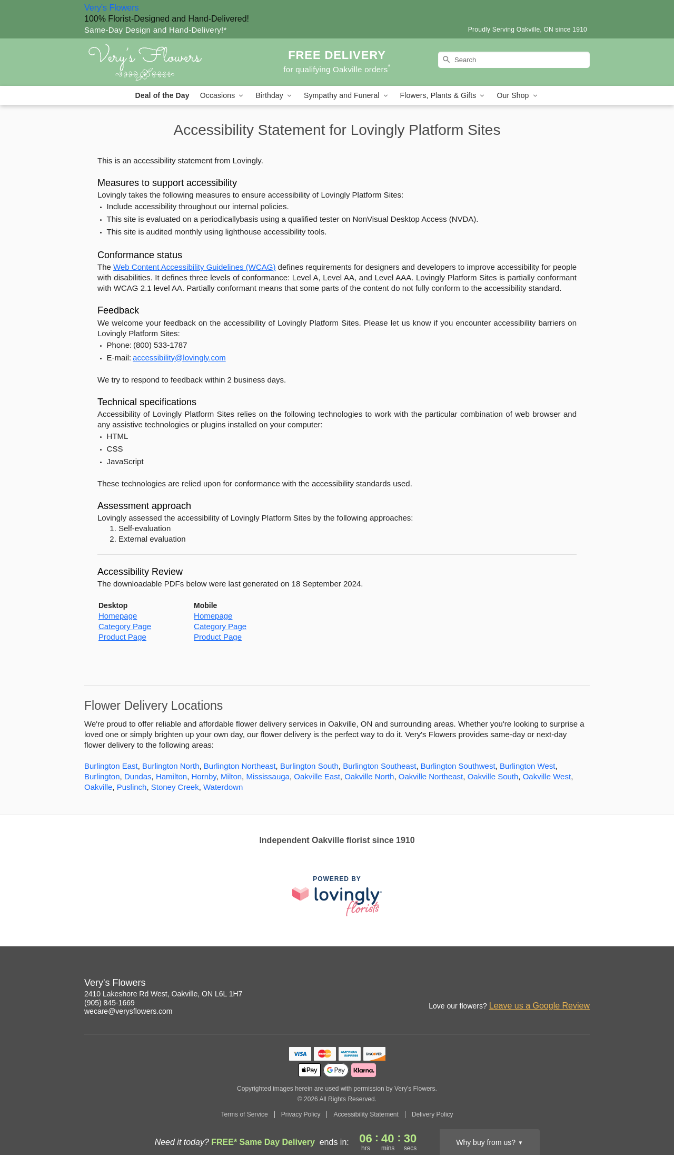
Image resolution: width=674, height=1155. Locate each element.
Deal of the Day (162, 95)
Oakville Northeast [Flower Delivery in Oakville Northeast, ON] (431, 776)
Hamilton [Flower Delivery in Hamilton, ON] (171, 776)
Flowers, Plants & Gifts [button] (443, 95)
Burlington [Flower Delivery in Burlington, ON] (102, 776)
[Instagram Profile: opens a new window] (513, 984)
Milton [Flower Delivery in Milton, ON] (231, 776)
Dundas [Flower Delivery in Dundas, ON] (138, 776)
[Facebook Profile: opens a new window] (536, 984)
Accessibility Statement (365, 1114)
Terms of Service (244, 1114)
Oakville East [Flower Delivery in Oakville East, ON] (317, 776)
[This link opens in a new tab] (337, 896)
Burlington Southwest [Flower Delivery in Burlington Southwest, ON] (458, 765)
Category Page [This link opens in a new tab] (124, 626)
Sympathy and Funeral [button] (347, 95)
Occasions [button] (222, 95)
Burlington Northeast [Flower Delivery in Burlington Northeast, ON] (240, 765)
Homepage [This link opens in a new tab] (117, 615)
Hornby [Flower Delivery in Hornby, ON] (203, 776)
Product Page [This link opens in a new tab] (122, 636)
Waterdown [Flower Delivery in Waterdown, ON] (223, 786)
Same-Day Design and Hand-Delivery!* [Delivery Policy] (155, 29)
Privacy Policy (301, 1114)
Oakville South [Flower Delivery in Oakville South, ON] (493, 776)
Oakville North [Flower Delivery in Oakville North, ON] (369, 776)
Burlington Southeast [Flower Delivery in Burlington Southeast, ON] (379, 765)
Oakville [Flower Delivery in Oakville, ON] (98, 786)
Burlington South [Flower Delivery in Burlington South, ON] (309, 765)
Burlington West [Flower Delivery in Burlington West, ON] (528, 765)
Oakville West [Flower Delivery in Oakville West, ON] (547, 776)
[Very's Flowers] (160, 62)
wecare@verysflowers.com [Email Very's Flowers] (128, 1011)
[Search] (514, 60)
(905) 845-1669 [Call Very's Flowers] (109, 1003)
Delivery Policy (432, 1114)
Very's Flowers (111, 7)
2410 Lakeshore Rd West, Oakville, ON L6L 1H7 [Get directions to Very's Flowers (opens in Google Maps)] (163, 994)
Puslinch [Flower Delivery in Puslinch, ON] (132, 786)
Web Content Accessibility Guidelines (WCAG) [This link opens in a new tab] (194, 266)
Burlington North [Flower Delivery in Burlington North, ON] (170, 765)
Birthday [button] (274, 95)
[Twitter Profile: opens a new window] (582, 984)
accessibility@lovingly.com (179, 357)
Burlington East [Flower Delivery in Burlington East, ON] (111, 765)
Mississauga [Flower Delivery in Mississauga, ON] (268, 776)
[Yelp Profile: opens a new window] (559, 984)
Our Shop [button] (518, 95)
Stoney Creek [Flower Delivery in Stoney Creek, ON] (175, 786)
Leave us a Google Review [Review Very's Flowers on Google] (539, 1005)
